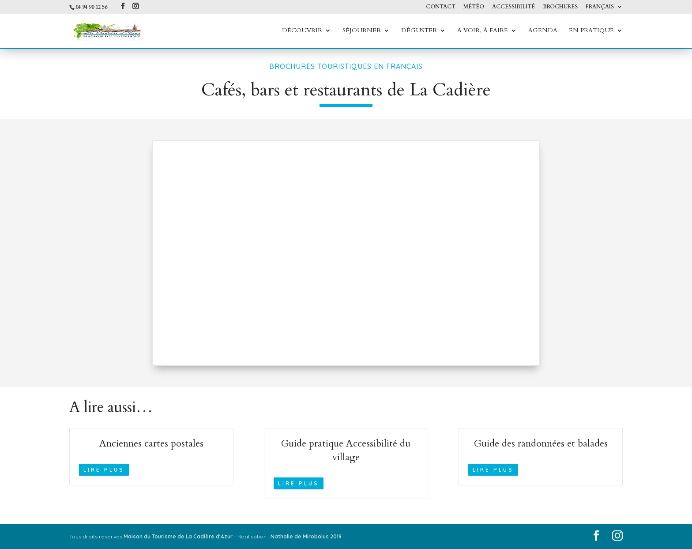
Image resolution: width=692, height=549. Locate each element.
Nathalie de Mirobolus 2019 (306, 536)
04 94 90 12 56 (91, 7)
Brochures (560, 7)
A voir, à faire (482, 31)
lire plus (103, 469)
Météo (473, 7)
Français (600, 7)
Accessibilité (513, 7)
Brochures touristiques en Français (346, 66)
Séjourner (361, 31)
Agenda (542, 31)
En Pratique (591, 31)
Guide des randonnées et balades (541, 443)
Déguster (419, 31)
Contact (440, 7)
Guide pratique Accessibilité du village (345, 450)
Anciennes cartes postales (151, 443)
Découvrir (302, 31)
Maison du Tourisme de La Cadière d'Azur (178, 536)
